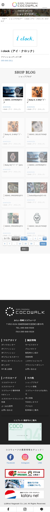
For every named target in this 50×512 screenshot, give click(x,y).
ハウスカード (10, 378)
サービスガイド (31, 345)
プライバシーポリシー (34, 365)
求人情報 (29, 398)
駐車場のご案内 (31, 410)
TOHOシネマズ (31, 402)
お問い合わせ (31, 369)
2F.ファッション (8, 349)
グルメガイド (31, 349)
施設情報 (31, 340)
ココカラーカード (8, 382)
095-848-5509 (27, 328)
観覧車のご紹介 (31, 353)
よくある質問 (7, 406)
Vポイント (5, 395)
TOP (4, 19)
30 (31, 244)
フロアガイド (10, 340)
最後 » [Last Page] (24, 249)
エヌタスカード (8, 387)
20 (26, 244)
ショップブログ (15, 19)
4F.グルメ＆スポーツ (10, 357)
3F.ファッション (8, 353)
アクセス (29, 406)
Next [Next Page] (43, 244)
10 (20, 244)
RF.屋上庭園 (6, 369)
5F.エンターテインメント (12, 361)
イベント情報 (31, 387)
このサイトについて (33, 361)
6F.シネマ (5, 365)
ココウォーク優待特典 (10, 390)
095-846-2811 (7, 61)
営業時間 (29, 357)
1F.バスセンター (8, 345)
